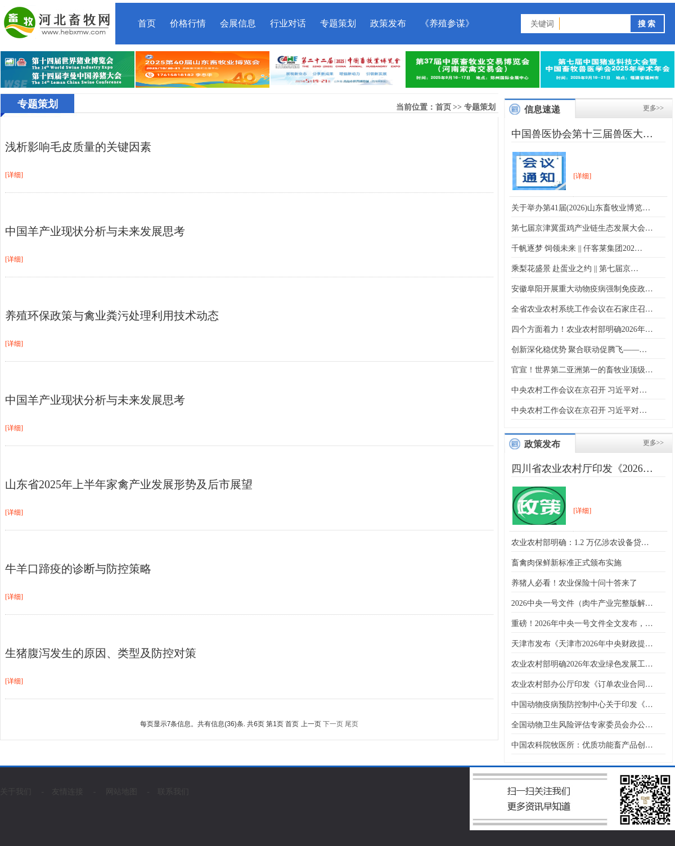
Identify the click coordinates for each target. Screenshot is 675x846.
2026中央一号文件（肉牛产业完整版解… (582, 603)
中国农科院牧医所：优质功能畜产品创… (582, 745)
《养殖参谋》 (447, 23)
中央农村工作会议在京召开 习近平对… (579, 390)
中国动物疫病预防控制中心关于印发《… (582, 704)
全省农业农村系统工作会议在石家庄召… (582, 309)
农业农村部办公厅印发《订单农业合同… (582, 684)
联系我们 (173, 792)
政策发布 (388, 23)
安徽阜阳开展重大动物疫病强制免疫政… (582, 289)
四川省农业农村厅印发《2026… (582, 468)
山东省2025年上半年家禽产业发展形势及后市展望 (129, 484)
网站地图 (121, 792)
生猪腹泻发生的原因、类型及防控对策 (100, 653)
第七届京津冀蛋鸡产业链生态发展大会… (582, 228)
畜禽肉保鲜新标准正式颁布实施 (566, 563)
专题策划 (338, 23)
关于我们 (16, 792)
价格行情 (188, 23)
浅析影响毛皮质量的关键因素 (78, 147)
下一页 (333, 724)
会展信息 (238, 23)
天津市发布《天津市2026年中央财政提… (582, 644)
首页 (147, 23)
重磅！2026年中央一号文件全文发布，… (582, 623)
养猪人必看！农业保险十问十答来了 (574, 583)
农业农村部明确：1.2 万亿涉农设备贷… (580, 542)
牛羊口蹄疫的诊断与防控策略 (78, 568)
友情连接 (67, 792)
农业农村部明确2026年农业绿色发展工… (582, 664)
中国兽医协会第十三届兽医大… (582, 134)
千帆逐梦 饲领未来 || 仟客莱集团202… (576, 248)
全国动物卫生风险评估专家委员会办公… (582, 725)
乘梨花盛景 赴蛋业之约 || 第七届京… (574, 268)
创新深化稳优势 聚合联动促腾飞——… (579, 349)
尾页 (351, 724)
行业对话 (288, 23)
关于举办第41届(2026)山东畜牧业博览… (580, 208)
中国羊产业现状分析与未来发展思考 (95, 231)
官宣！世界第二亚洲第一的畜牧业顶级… (582, 370)
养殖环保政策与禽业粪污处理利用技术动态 (112, 315)
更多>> (653, 108)
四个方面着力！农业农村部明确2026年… (582, 329)
